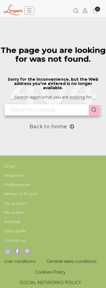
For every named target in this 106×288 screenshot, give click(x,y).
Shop (9, 166)
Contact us (14, 240)
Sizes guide (15, 230)
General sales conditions (71, 261)
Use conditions (19, 261)
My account (15, 203)
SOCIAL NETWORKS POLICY (50, 282)
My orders (14, 212)
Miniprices (14, 175)
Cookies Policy (50, 272)
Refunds (12, 221)
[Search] (52, 110)
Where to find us (20, 193)
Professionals (17, 184)
